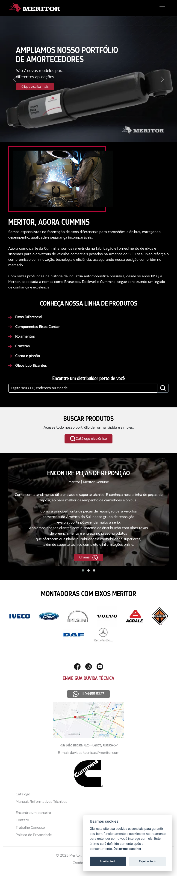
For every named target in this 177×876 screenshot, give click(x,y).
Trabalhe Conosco (30, 828)
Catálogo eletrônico (88, 439)
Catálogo (23, 794)
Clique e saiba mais (35, 86)
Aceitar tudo (108, 861)
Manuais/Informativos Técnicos (41, 802)
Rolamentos (25, 337)
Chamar (88, 557)
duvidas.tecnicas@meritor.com (94, 753)
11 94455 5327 (88, 694)
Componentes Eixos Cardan (37, 327)
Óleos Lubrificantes (31, 366)
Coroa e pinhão (27, 356)
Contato (22, 820)
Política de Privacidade (34, 835)
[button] (83, 570)
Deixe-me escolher (127, 849)
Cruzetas (22, 346)
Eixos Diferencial (28, 317)
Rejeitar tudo (147, 861)
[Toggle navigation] (162, 8)
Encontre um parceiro (33, 813)
